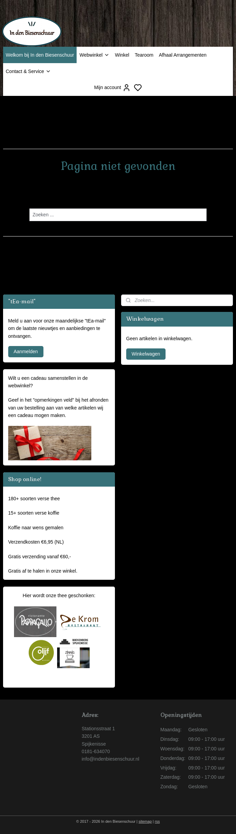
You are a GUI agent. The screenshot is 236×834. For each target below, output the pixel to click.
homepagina (132, 195)
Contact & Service (28, 71)
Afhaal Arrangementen (182, 55)
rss (157, 821)
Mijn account (112, 88)
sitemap (145, 821)
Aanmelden (26, 351)
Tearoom (144, 55)
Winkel (122, 55)
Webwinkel (94, 55)
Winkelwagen (146, 354)
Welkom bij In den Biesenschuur (40, 55)
